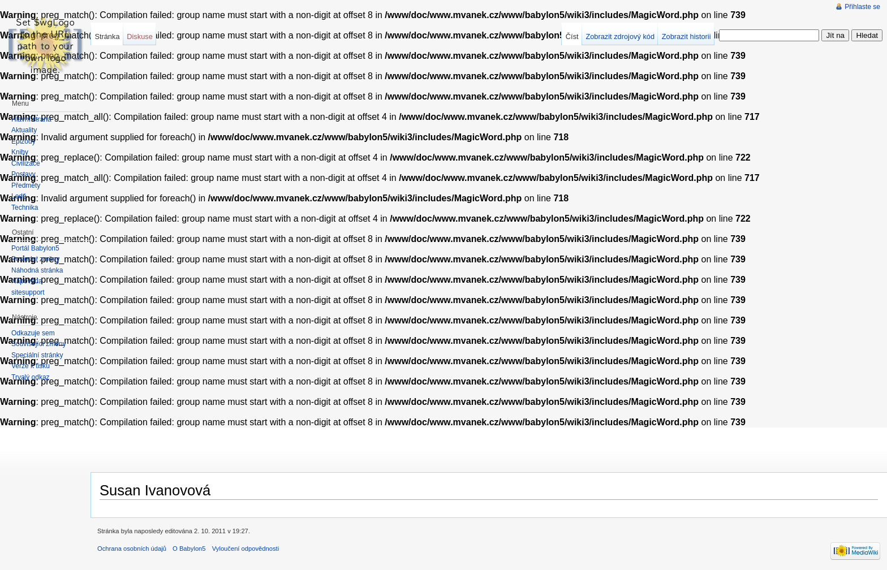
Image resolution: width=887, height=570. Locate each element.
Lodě (19, 196)
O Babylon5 (189, 548)
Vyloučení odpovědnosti (245, 548)
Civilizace (25, 163)
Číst (572, 36)
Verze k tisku (30, 366)
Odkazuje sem (33, 333)
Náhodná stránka (37, 270)
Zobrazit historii (686, 36)
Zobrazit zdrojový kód (620, 36)
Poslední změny (35, 259)
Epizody (23, 141)
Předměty (25, 185)
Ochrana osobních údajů (131, 548)
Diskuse (140, 36)
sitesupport (28, 292)
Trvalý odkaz (30, 377)
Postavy (23, 174)
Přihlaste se (862, 7)
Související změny (38, 344)
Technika (24, 207)
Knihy (19, 152)
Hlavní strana (31, 119)
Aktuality (24, 130)
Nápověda (26, 281)
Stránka (106, 36)
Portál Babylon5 (35, 248)
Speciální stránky (37, 355)
